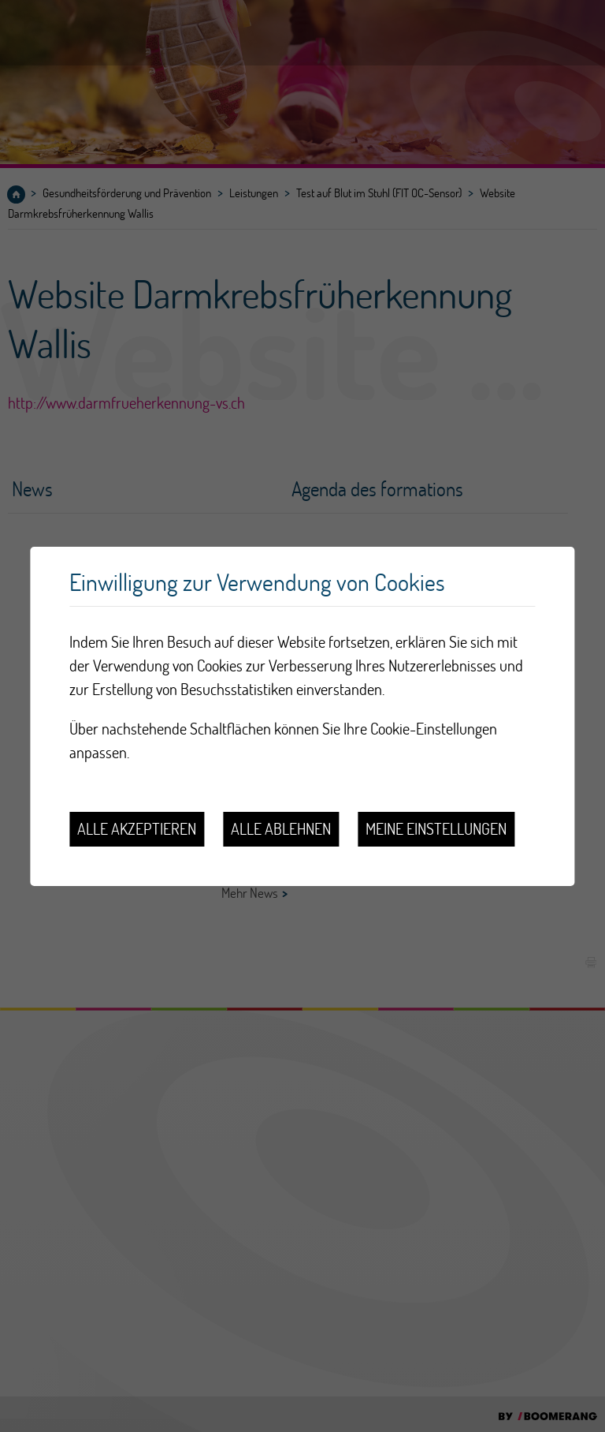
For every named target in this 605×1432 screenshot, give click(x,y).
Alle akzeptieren (136, 829)
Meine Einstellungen (436, 829)
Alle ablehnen (281, 829)
